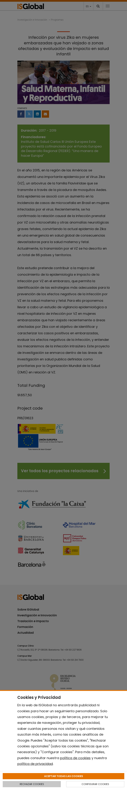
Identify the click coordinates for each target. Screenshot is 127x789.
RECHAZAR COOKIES (32, 784)
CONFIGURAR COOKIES (95, 784)
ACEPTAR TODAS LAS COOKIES (63, 776)
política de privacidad (35, 763)
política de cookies (75, 758)
